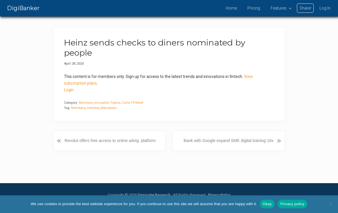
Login (69, 90)
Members (86, 103)
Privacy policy (292, 204)
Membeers (109, 108)
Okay (267, 204)
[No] (331, 204)
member (93, 108)
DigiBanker (23, 8)
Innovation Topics (107, 103)
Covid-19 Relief (132, 103)
